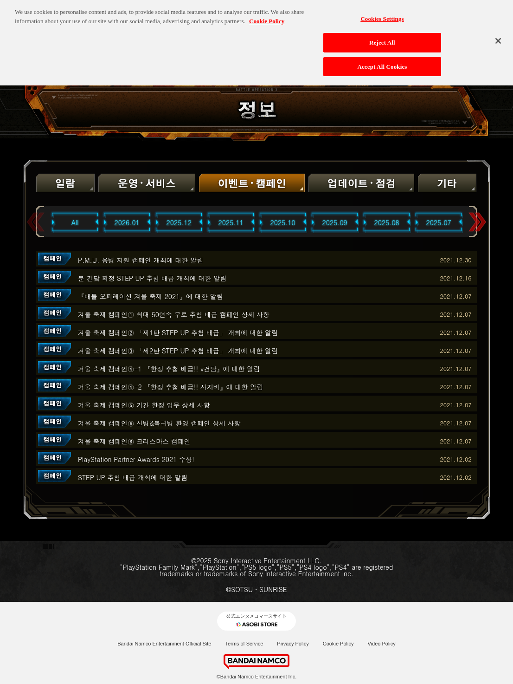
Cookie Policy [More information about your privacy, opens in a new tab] (266, 17)
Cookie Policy (338, 643)
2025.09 (334, 222)
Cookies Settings (382, 15)
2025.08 (386, 222)
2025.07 (438, 222)
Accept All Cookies (382, 62)
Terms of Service (244, 643)
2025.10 (282, 222)
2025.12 (179, 222)
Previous (36, 222)
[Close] (498, 37)
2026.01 (127, 222)
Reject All (382, 38)
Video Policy (381, 643)
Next (477, 222)
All (75, 222)
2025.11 (231, 222)
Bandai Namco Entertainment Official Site (164, 643)
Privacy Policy (292, 643)
